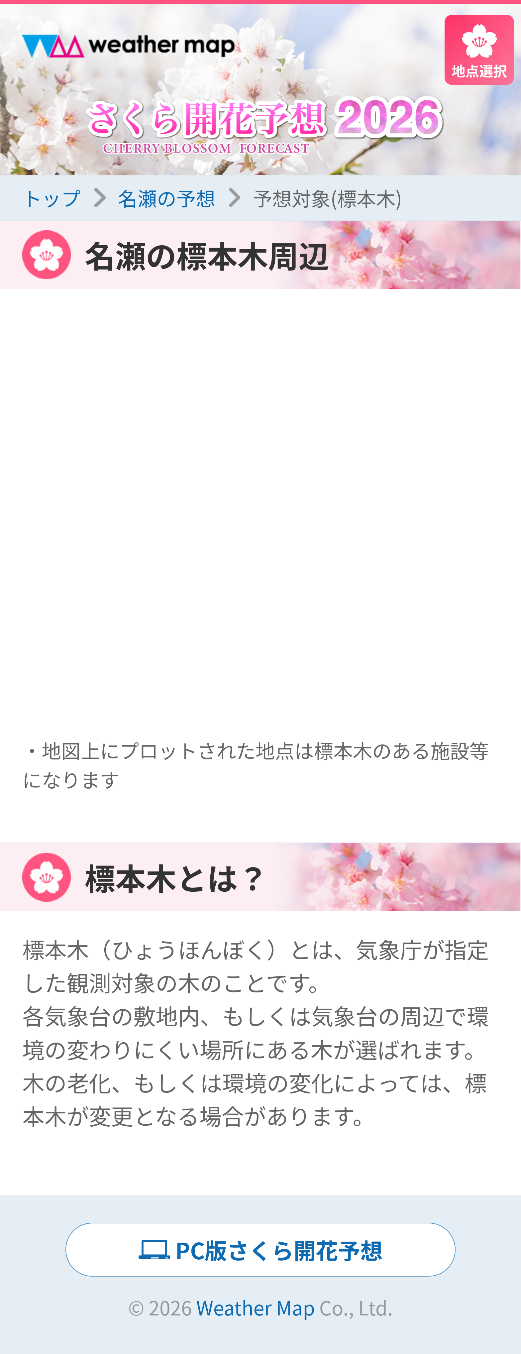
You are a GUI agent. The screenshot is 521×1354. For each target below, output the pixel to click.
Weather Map (255, 1307)
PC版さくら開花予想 (279, 1249)
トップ (51, 197)
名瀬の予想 (166, 197)
